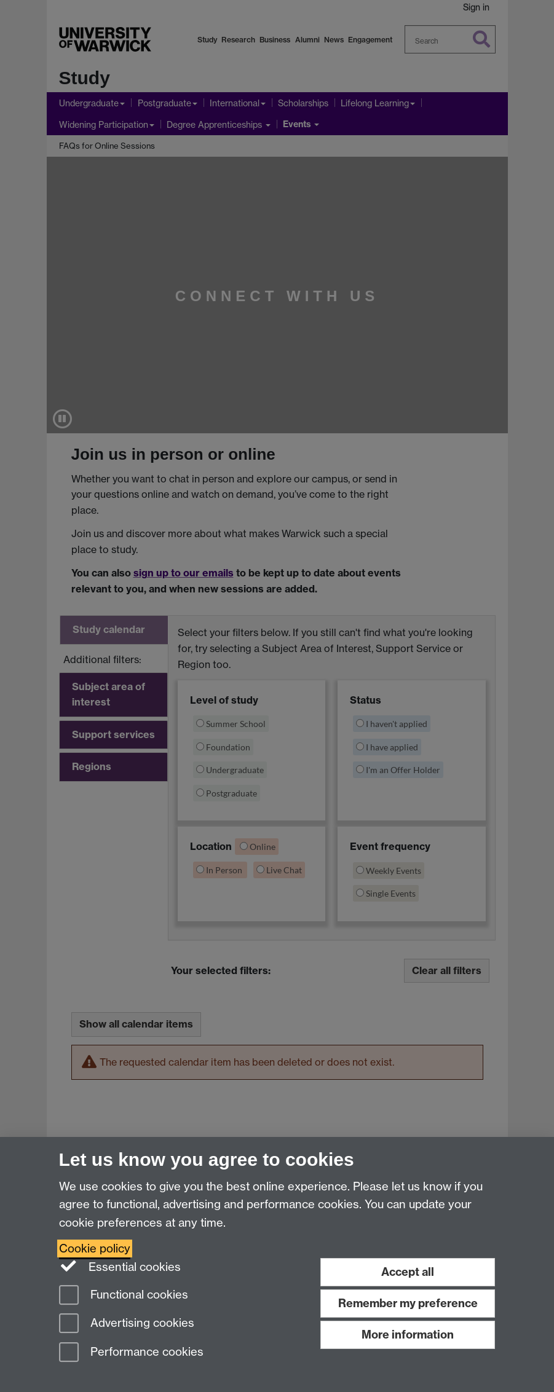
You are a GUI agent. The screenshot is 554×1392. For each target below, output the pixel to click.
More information (408, 1334)
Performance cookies (131, 1353)
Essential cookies (120, 1266)
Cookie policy (94, 1248)
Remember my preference (408, 1303)
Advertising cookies (126, 1324)
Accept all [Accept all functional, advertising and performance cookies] (407, 1272)
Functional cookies (123, 1295)
